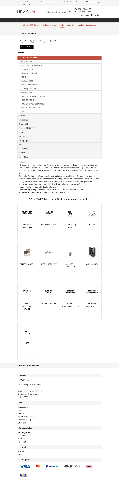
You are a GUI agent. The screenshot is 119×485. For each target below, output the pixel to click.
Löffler (22, 136)
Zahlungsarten (24, 432)
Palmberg (23, 148)
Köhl (21, 132)
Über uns (22, 423)
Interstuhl (23, 124)
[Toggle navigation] (20, 20)
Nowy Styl (23, 140)
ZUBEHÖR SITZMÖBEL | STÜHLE (33, 96)
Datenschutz (23, 413)
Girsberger (24, 120)
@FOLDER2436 (26, 62)
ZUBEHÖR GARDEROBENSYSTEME (33, 104)
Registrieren (96, 15)
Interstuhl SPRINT (26, 128)
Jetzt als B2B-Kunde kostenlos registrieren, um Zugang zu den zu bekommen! (59, 26)
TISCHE (23, 77)
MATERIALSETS (26, 92)
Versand (21, 435)
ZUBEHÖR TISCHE (27, 100)
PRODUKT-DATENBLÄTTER (30, 108)
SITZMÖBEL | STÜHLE (29, 73)
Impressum (23, 407)
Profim (22, 152)
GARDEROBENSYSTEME (29, 85)
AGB (20, 410)
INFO (22, 112)
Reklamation (23, 442)
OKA (21, 144)
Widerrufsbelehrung (26, 416)
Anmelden (85, 15)
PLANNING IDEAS (27, 69)
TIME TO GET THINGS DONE (31, 65)
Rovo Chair (24, 157)
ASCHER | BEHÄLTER (28, 88)
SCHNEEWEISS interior (26, 33)
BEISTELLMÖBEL (27, 81)
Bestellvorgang (24, 419)
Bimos (22, 115)
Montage (22, 438)
